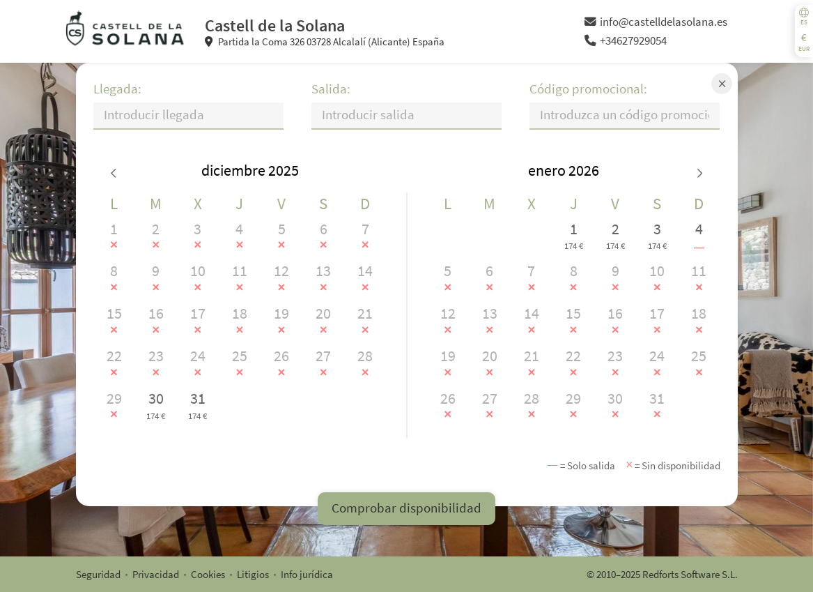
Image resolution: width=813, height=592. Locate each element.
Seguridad (98, 574)
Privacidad (155, 574)
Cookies (208, 574)
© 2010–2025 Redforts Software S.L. (662, 574)
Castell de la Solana (275, 25)
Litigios (253, 574)
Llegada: (117, 89)
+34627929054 (625, 40)
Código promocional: (588, 89)
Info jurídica (307, 574)
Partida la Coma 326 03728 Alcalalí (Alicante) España (324, 41)
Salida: (330, 89)
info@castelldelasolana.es (655, 22)
